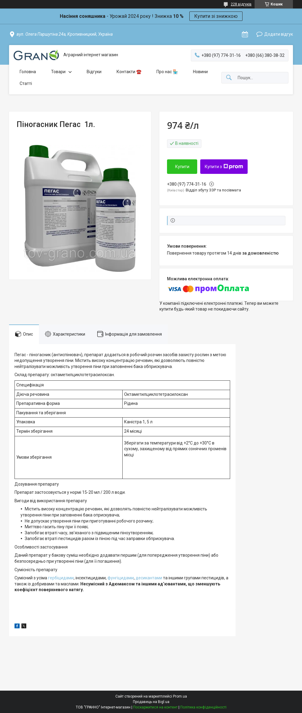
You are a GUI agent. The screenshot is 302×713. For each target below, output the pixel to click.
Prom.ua (180, 696)
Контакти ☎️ (129, 71)
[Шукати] (229, 78)
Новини (200, 71)
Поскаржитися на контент (155, 707)
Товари (58, 71)
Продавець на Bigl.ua (151, 702)
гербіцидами (61, 577)
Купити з (224, 166)
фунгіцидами (121, 577)
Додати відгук (278, 34)
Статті (26, 83)
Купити (182, 166)
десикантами (149, 577)
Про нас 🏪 (167, 71)
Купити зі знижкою (216, 16)
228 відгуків (241, 4)
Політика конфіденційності (203, 707)
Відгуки (94, 71)
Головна (28, 71)
